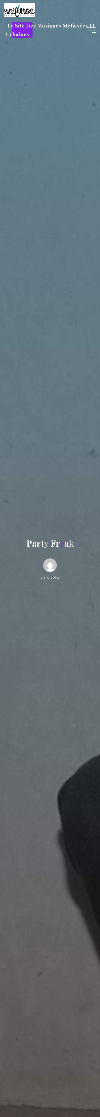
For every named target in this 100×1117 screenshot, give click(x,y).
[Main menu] (91, 30)
